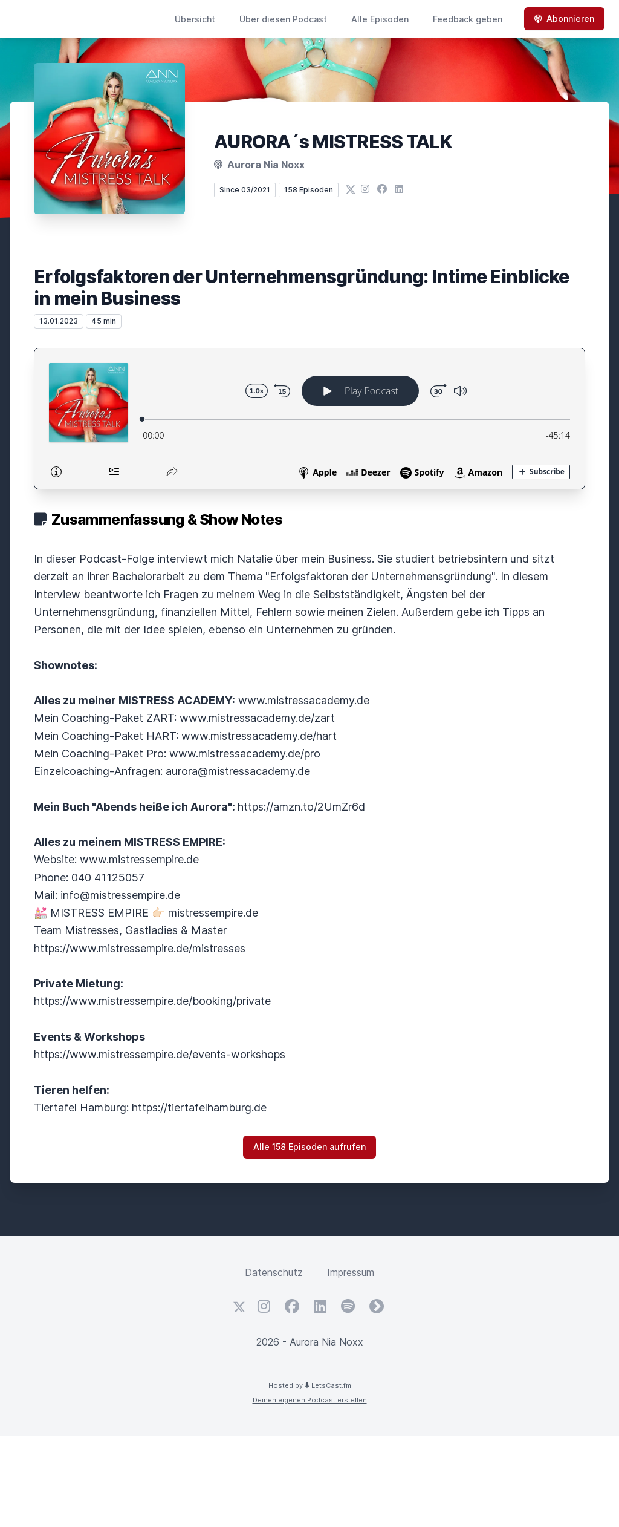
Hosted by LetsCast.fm (309, 1385)
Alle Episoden (380, 19)
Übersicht (195, 19)
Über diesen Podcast (283, 19)
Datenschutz (274, 1272)
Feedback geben (467, 19)
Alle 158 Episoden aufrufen (309, 1147)
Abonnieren (564, 18)
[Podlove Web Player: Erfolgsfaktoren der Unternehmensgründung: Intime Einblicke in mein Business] (309, 418)
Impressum (350, 1272)
